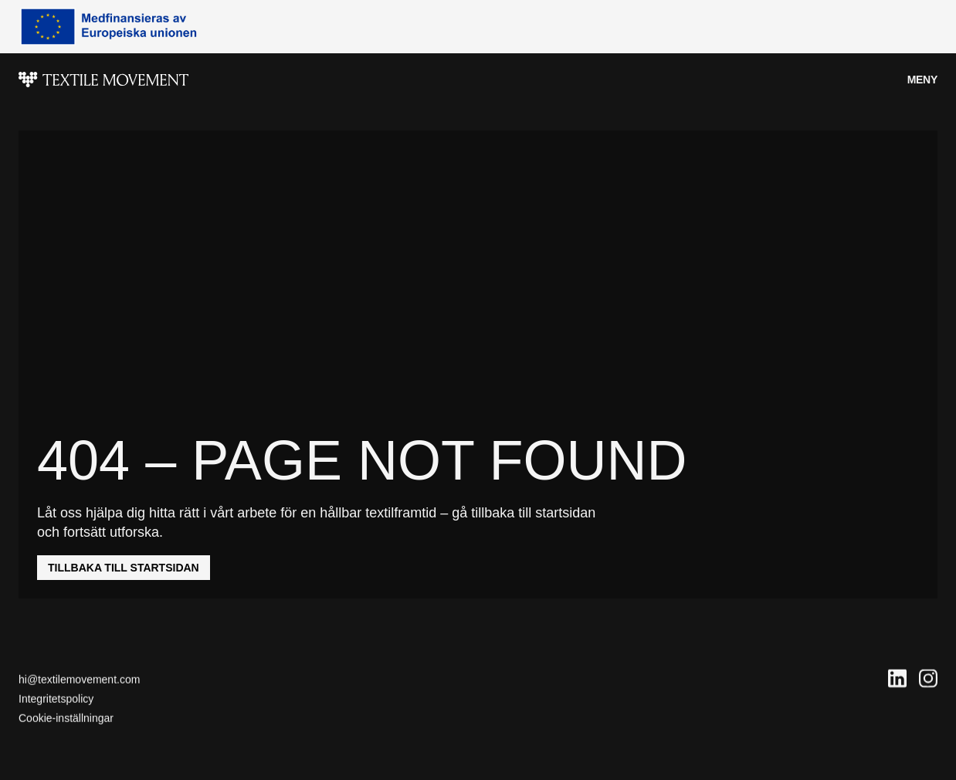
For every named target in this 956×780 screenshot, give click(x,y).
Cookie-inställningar (66, 718)
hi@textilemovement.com (79, 679)
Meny (922, 79)
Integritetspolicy (56, 699)
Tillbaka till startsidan (123, 567)
